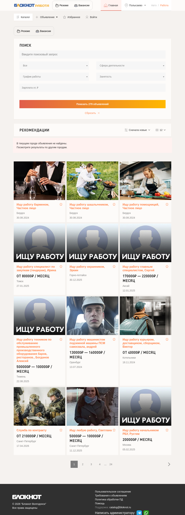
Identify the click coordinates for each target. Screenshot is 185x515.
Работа (164, 5)
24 (110, 464)
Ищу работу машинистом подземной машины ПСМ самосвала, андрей (87, 343)
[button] (46, 17)
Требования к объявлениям (111, 495)
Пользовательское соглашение (113, 491)
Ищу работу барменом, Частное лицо (33, 206)
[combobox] (54, 65)
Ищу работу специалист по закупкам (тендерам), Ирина (36, 268)
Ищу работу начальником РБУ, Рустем (141, 432)
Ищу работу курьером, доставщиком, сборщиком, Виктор (141, 343)
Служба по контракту (32, 430)
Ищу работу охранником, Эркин (87, 268)
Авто (154, 5)
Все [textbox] (25, 65)
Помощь (100, 503)
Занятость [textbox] (106, 76)
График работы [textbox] (32, 76)
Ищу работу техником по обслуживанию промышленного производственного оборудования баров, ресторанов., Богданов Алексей (34, 350)
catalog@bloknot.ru (120, 507)
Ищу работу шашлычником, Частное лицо (89, 206)
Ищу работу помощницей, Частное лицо (141, 206)
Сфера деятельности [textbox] (112, 65)
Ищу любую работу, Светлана (91, 430)
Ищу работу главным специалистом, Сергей (138, 268)
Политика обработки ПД (109, 499)
